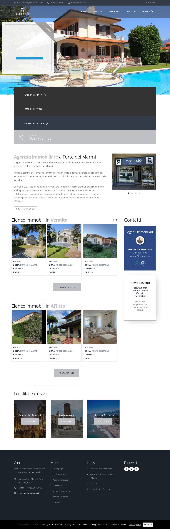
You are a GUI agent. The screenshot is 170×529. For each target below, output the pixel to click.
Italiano (150, 2)
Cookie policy (135, 524)
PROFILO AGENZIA (25, 208)
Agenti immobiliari (61, 480)
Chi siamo (57, 485)
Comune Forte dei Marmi (101, 468)
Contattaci (34, 135)
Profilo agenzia (59, 474)
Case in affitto (33, 109)
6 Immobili (67, 421)
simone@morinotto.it (140, 256)
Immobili (113, 11)
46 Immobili (103, 421)
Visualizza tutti (66, 287)
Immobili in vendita (61, 491)
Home (83, 11)
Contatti (131, 11)
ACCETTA (148, 524)
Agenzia (96, 11)
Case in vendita (33, 94)
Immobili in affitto (60, 496)
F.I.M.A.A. (93, 483)
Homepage (58, 468)
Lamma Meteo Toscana (100, 489)
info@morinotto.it (79, 2)
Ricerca (147, 11)
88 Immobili (30, 421)
